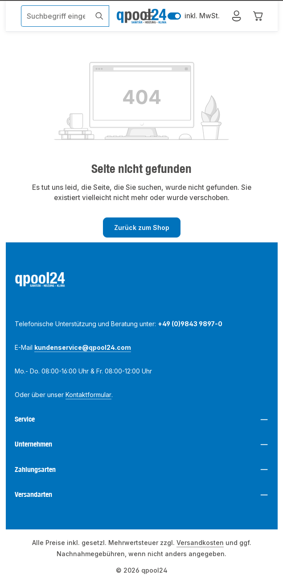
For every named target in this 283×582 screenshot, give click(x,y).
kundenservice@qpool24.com (82, 347)
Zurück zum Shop (141, 227)
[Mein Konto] (237, 16)
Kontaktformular (88, 394)
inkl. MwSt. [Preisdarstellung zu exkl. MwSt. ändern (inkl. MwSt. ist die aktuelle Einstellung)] (193, 16)
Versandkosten (200, 542)
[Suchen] (99, 16)
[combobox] (55, 16)
